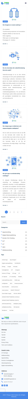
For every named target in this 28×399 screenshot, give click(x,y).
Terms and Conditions (6, 345)
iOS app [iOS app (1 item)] (14, 273)
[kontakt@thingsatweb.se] (2, 379)
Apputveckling (6, 232)
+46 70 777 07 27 (8, 382)
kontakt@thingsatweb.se (10, 379)
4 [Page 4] (17, 212)
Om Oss (3, 332)
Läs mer (5, 44)
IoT (3, 244)
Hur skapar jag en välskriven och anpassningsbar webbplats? (12, 127)
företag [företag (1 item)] (3, 266)
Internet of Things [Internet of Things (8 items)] (6, 273)
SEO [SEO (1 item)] (11, 283)
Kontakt (3, 337)
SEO (3, 247)
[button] (25, 3)
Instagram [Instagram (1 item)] (17, 270)
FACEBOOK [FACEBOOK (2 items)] (17, 263)
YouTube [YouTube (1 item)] (11, 310)
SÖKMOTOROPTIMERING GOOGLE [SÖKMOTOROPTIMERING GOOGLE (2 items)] (10, 297)
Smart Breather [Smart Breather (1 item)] (5, 286)
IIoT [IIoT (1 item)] (12, 270)
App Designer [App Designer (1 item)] (13, 259)
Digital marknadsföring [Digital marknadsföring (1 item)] (7, 263)
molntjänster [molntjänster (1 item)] (5, 283)
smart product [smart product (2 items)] (5, 290)
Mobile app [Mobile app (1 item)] (17, 280)
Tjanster (3, 334)
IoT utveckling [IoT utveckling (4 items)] (12, 276)
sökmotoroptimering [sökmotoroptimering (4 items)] (6, 303)
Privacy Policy (4, 342)
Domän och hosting (8, 238)
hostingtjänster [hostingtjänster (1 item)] (5, 270)
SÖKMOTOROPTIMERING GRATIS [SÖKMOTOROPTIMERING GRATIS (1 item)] (10, 300)
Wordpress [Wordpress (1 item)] (4, 310)
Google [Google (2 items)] (9, 266)
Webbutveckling (7, 250)
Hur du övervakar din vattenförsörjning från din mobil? (14, 69)
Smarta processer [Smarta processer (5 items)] (18, 283)
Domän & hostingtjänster (7, 360)
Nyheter (3, 339)
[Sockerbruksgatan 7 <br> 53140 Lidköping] (2, 373)
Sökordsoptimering (6, 363)
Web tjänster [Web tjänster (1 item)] (16, 307)
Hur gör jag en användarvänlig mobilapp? (11, 174)
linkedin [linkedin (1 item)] (20, 276)
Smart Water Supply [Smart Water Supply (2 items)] (6, 293)
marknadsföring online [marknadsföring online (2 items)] (7, 280)
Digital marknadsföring (9, 235)
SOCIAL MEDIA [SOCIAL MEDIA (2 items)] (17, 293)
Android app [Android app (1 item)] (5, 259)
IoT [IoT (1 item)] (19, 273)
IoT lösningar (4, 352)
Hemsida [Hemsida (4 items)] (15, 266)
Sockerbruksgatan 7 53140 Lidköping (9, 375)
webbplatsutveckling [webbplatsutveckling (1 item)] (6, 307)
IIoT (3, 241)
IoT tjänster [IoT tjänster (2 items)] (4, 276)
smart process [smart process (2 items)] (14, 286)
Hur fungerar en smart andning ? (12, 25)
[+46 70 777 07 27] (2, 381)
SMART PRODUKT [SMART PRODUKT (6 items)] (15, 290)
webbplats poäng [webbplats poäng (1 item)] (17, 303)
